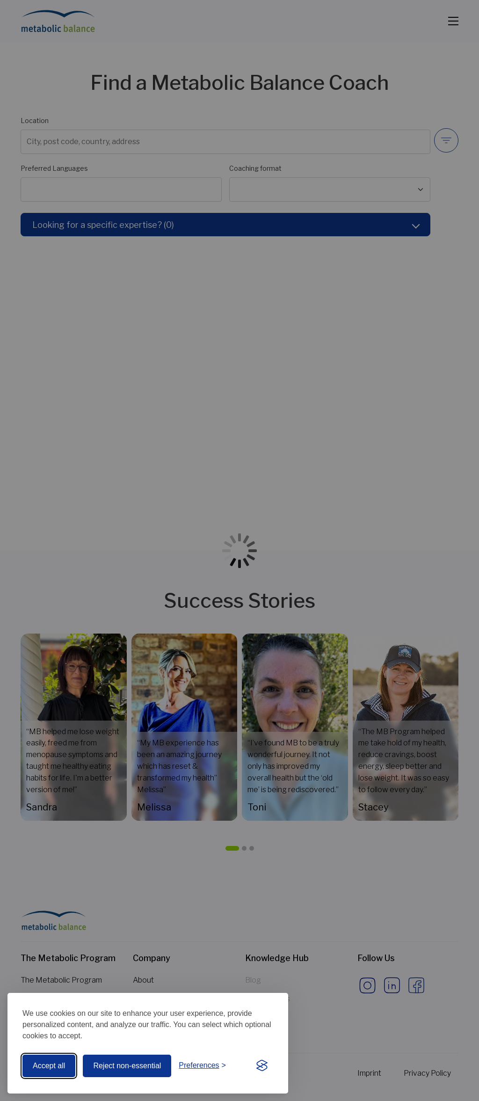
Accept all (49, 1066)
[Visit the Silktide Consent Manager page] (262, 1066)
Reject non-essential (127, 1066)
